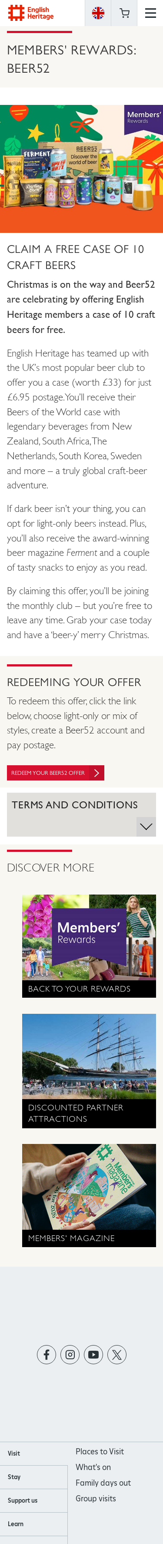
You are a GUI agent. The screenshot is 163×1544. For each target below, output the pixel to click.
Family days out (103, 1482)
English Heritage (31, 13)
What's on (93, 1467)
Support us (22, 1500)
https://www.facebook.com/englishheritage (46, 1354)
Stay (14, 1476)
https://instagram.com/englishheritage (70, 1354)
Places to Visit (100, 1451)
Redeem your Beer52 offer (57, 772)
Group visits (96, 1498)
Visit (14, 1453)
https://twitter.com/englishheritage (116, 1354)
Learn (15, 1523)
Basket (124, 13)
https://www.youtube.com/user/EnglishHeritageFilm (93, 1354)
